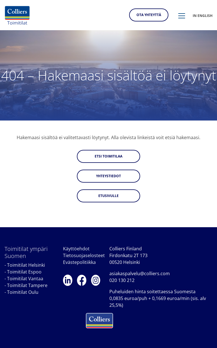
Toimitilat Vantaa (25, 278)
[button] (181, 16)
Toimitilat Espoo (24, 272)
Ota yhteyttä (148, 14)
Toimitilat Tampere (27, 285)
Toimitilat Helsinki (26, 265)
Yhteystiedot (108, 176)
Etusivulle (108, 195)
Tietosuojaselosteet (84, 255)
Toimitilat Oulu (22, 292)
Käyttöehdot (76, 249)
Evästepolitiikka (79, 262)
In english (202, 15)
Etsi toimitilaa (108, 156)
